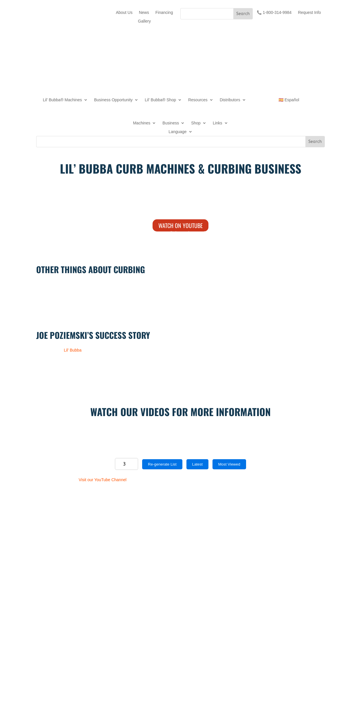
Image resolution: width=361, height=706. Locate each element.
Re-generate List (162, 464)
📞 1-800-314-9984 (274, 12)
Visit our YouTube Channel (103, 479)
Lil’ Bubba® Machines (62, 100)
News (144, 12)
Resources (198, 100)
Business (170, 123)
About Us (124, 12)
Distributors (230, 100)
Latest (197, 464)
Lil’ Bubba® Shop (160, 100)
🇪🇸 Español (288, 100)
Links (217, 123)
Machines (141, 123)
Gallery (144, 21)
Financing (164, 12)
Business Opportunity (113, 100)
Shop (196, 123)
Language (177, 132)
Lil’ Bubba (72, 350)
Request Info (309, 12)
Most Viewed (229, 464)
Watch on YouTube (180, 225)
